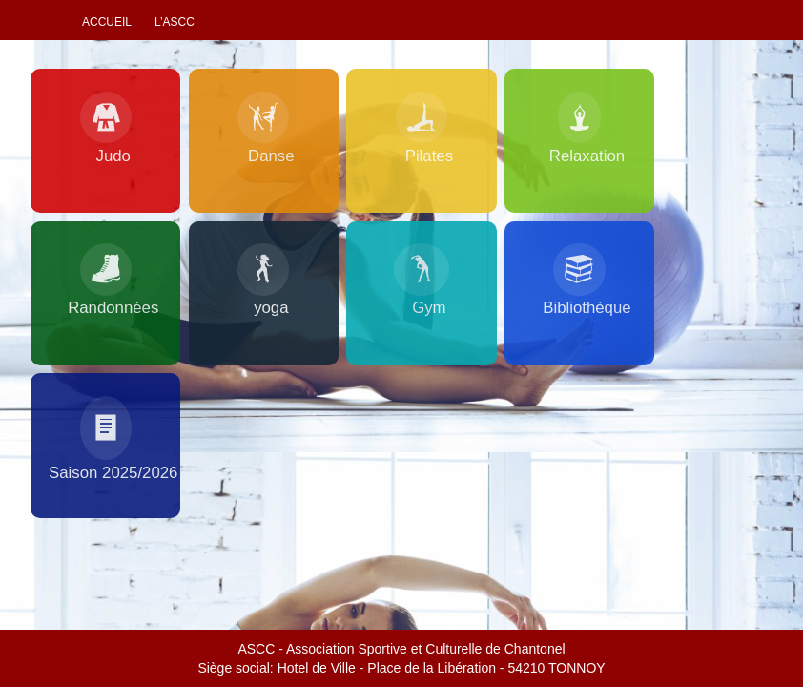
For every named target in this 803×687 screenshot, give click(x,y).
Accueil (107, 22)
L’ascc (174, 22)
